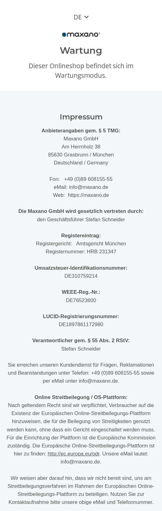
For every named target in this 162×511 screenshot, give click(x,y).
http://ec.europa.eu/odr (73, 454)
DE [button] (78, 17)
